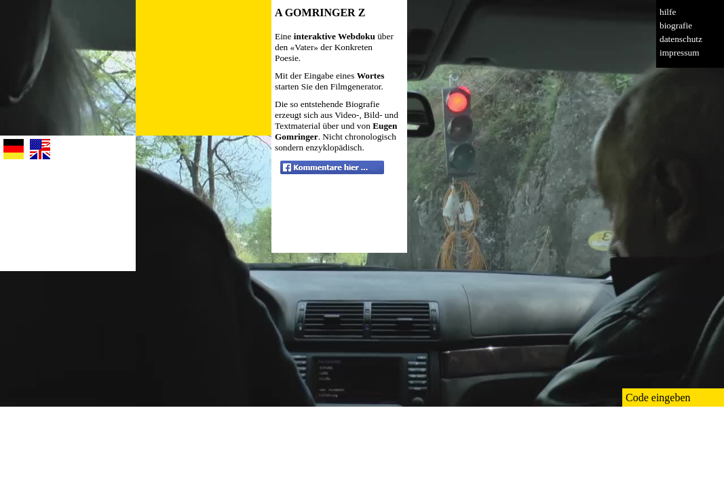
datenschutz (681, 39)
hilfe (668, 12)
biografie (676, 25)
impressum (680, 52)
